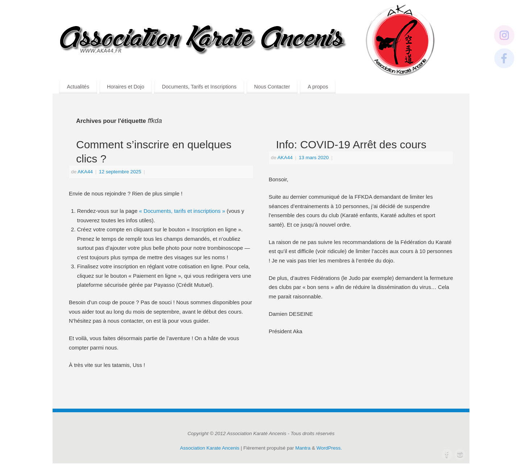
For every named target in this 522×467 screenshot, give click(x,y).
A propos (318, 87)
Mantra (303, 448)
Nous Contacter (272, 87)
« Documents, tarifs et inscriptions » (182, 211)
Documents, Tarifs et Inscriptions (199, 87)
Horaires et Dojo (125, 87)
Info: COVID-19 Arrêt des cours (351, 144)
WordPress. (329, 448)
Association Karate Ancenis (210, 448)
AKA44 (85, 171)
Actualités (78, 87)
